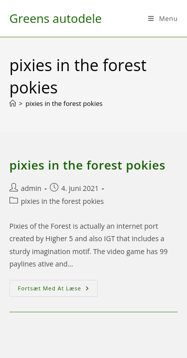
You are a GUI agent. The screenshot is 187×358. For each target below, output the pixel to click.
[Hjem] (12, 103)
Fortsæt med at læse (58, 290)
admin (31, 188)
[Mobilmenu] (163, 18)
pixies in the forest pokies (64, 103)
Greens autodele (55, 18)
